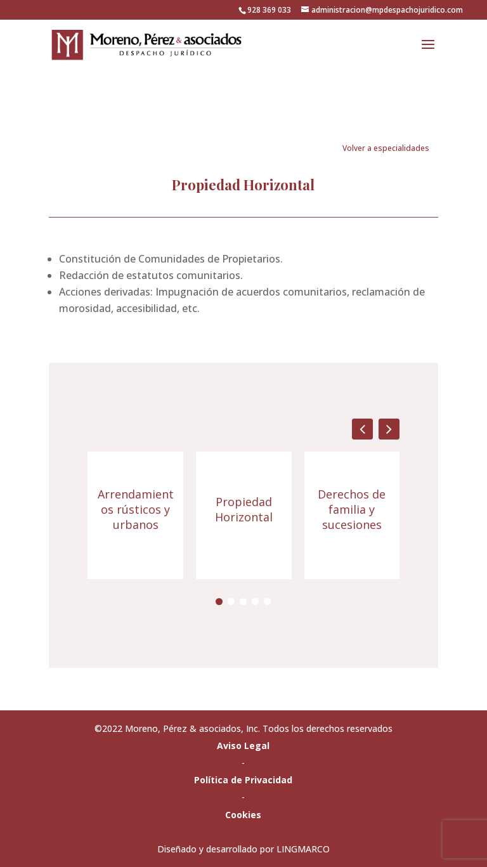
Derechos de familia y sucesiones (352, 509)
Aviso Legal (243, 746)
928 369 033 (269, 9)
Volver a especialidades (385, 148)
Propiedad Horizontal (244, 509)
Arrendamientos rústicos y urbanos (136, 509)
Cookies (243, 815)
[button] (389, 429)
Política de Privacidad (243, 780)
